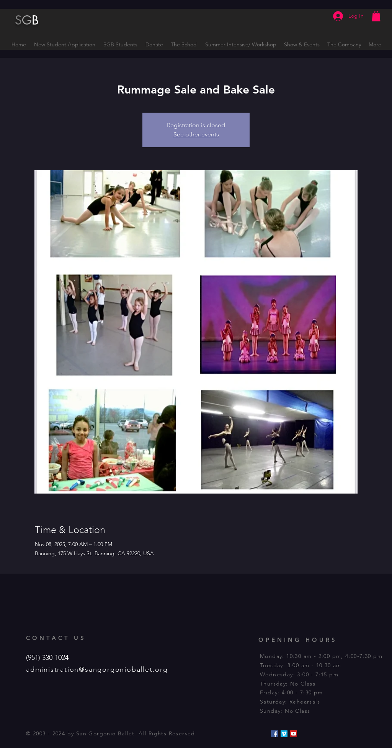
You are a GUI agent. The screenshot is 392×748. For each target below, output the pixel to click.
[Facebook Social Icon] (274, 733)
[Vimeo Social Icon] (284, 733)
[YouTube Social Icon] (293, 733)
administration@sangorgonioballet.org (97, 669)
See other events (196, 134)
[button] (376, 16)
